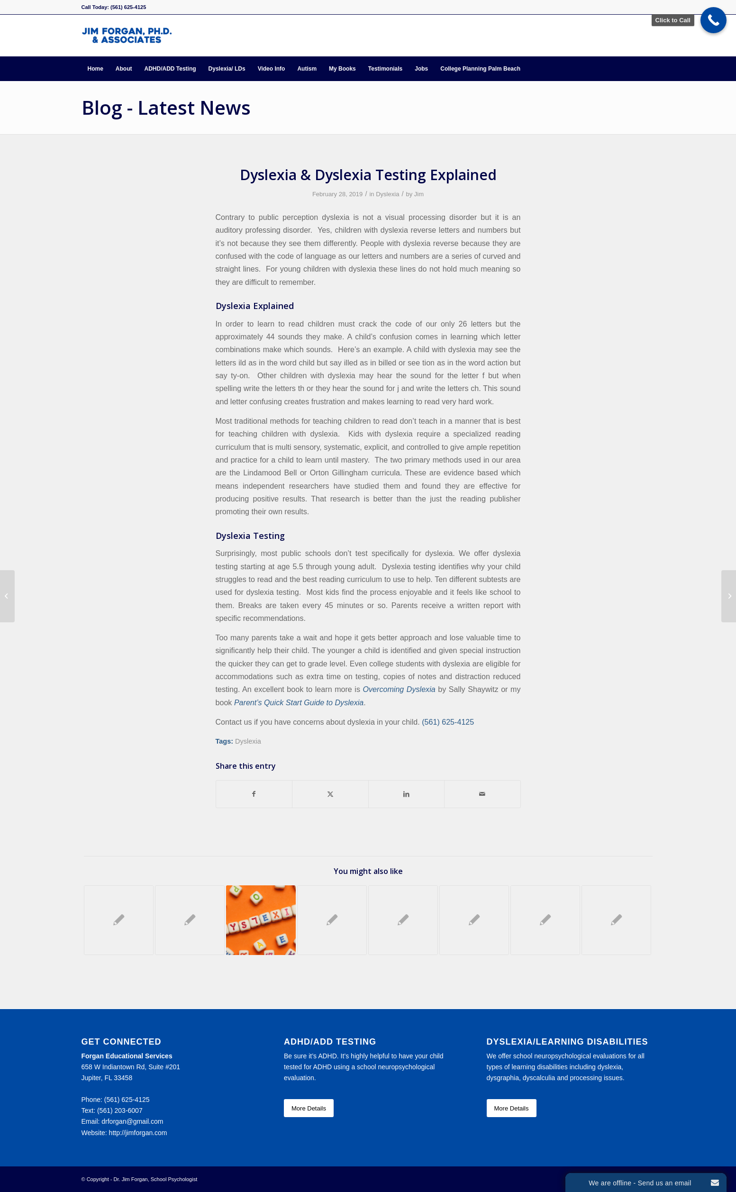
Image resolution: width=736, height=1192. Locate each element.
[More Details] (309, 1108)
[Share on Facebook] (254, 794)
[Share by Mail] (482, 794)
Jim (419, 194)
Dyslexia (387, 194)
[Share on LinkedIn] (407, 794)
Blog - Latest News (166, 107)
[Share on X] (330, 794)
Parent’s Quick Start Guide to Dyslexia (298, 702)
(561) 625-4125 (448, 722)
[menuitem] (95, 69)
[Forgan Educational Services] (127, 35)
